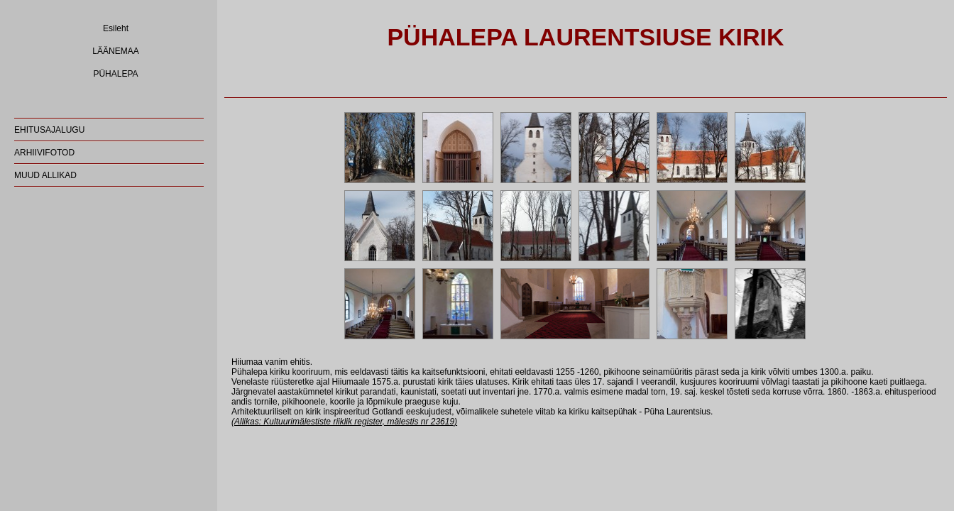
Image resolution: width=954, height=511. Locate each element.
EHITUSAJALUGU (49, 130)
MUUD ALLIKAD (45, 175)
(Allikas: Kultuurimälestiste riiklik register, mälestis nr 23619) (344, 422)
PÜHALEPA (115, 74)
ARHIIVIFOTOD (44, 153)
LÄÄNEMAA (115, 51)
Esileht (115, 28)
